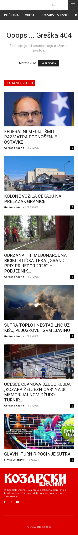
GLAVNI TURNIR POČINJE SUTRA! (38, 454)
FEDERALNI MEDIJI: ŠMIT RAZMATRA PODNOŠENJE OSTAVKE (30, 137)
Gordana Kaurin (14, 147)
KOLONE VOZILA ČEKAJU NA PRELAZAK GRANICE (32, 199)
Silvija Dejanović (14, 459)
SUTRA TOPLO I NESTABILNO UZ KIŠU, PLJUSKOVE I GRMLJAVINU (37, 328)
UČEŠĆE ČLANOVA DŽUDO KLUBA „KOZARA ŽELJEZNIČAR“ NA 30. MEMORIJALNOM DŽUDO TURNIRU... (37, 392)
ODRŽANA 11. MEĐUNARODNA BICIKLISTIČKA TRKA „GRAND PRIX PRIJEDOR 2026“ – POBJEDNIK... (35, 263)
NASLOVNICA (48, 63)
